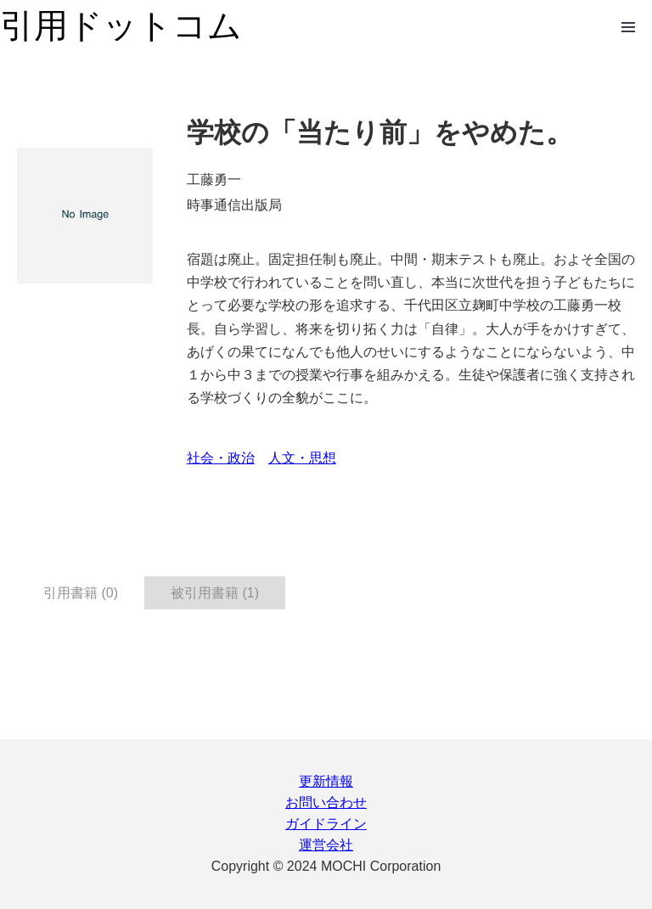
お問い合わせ (326, 802)
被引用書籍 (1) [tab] (215, 593)
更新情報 (326, 781)
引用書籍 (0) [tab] (80, 593)
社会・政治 (221, 458)
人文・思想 (302, 458)
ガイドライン (326, 823)
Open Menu (628, 27)
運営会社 (326, 845)
